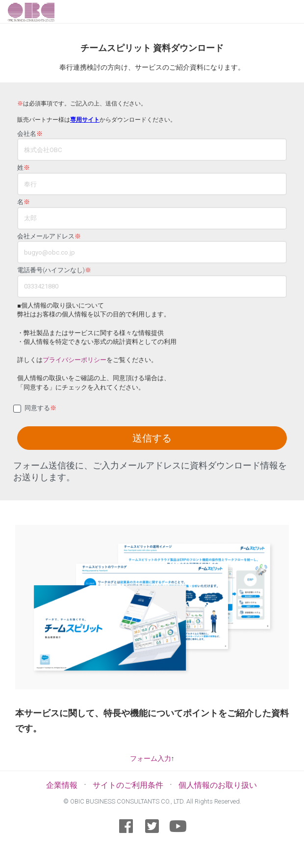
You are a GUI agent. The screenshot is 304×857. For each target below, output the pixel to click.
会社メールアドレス (49, 236)
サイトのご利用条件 (128, 785)
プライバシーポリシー (74, 360)
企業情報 (61, 785)
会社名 (30, 133)
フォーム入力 (150, 758)
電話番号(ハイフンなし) (54, 270)
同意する (40, 408)
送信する (152, 438)
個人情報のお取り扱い (217, 785)
